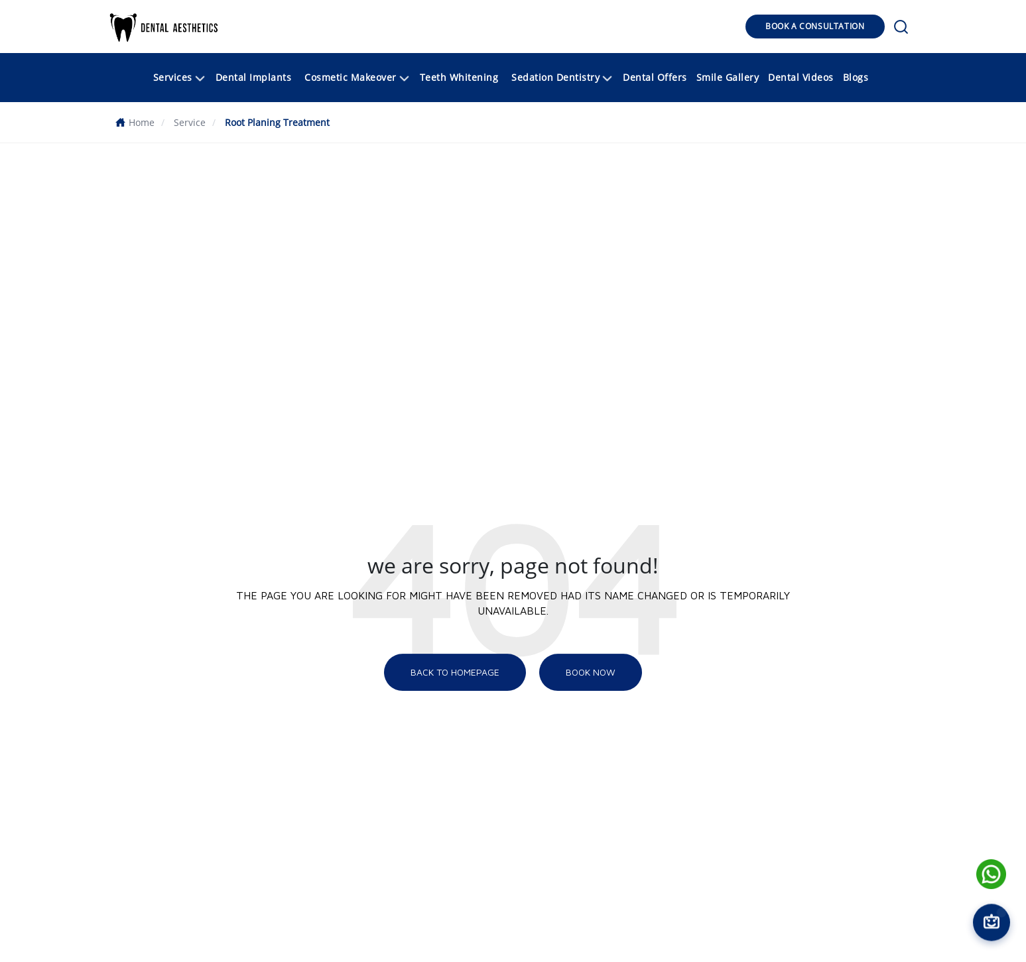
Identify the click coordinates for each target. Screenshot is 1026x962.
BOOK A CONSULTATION (814, 26)
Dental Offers (655, 77)
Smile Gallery (727, 77)
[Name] (991, 874)
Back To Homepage (455, 672)
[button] (164, 26)
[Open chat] (991, 921)
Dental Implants (254, 77)
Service (190, 122)
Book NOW (590, 672)
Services (180, 78)
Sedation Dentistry (563, 78)
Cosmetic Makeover (358, 78)
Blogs (856, 77)
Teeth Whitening (459, 77)
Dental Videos (801, 77)
